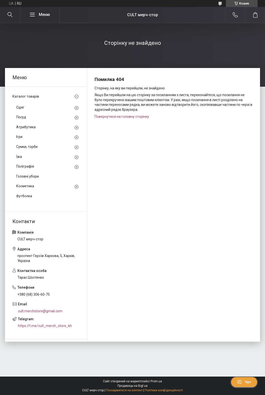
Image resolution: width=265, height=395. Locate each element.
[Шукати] (10, 15)
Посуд (21, 117)
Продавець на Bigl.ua (132, 386)
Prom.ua (156, 381)
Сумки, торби (27, 147)
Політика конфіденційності (164, 390)
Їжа (19, 157)
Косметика (25, 186)
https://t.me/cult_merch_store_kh (45, 326)
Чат (244, 382)
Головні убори (27, 176)
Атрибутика (26, 127)
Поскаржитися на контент (124, 390)
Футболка (24, 196)
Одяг (20, 107)
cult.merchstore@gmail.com (40, 311)
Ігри (19, 137)
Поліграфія (25, 166)
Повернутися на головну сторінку (122, 117)
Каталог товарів (25, 96)
